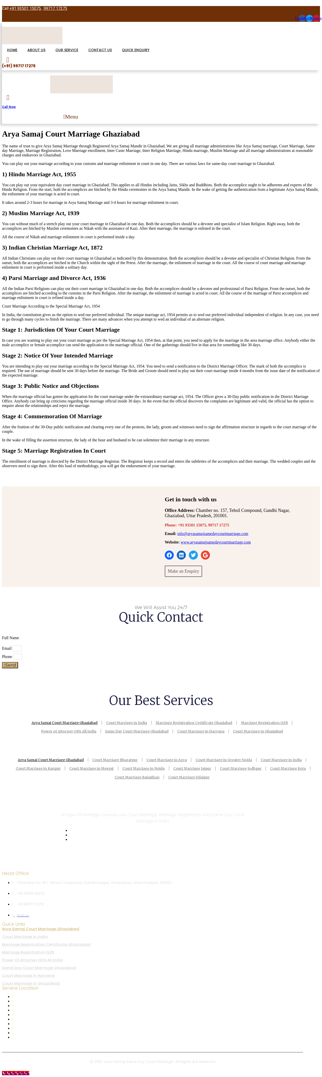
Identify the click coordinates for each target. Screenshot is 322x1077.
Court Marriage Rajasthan (136, 776)
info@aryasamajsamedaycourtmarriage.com (212, 533)
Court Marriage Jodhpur (243, 768)
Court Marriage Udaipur (190, 776)
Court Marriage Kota (292, 768)
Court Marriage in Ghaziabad (260, 731)
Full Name (11, 638)
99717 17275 (55, 8)
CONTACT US (100, 49)
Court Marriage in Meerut (89, 768)
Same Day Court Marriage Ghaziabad (136, 731)
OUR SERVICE (66, 49)
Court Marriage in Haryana (202, 731)
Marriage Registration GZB (267, 722)
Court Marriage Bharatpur (114, 759)
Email (7, 648)
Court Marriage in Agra (167, 759)
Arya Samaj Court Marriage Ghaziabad (62, 722)
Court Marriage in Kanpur (34, 768)
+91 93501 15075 (25, 8)
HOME (12, 49)
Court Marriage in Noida (143, 768)
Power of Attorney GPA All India (66, 731)
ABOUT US (36, 49)
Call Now (9, 107)
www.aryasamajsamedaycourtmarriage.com (216, 542)
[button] (70, 116)
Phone (7, 656)
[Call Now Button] (15, 1072)
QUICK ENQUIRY (135, 49)
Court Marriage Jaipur (193, 768)
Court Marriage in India (126, 722)
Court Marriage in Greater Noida (225, 759)
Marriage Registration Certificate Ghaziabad (195, 722)
